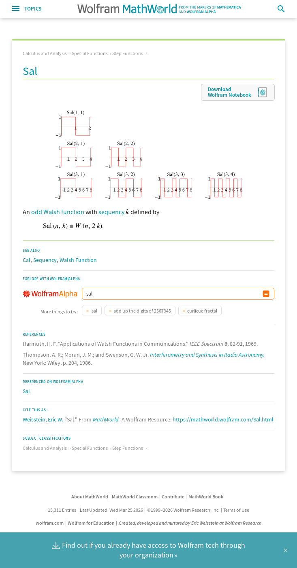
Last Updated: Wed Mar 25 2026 (111, 510)
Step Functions (127, 53)
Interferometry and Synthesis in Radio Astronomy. (207, 354)
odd (36, 212)
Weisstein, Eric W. (43, 419)
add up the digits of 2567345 (142, 311)
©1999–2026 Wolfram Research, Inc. (183, 510)
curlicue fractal (202, 311)
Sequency (45, 260)
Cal (26, 260)
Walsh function (63, 212)
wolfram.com (50, 523)
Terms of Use (236, 510)
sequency (111, 212)
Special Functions (90, 53)
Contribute (173, 497)
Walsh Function (78, 260)
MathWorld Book (205, 497)
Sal (26, 391)
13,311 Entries (62, 510)
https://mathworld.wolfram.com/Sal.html (223, 419)
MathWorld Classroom (135, 497)
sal (94, 311)
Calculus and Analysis (45, 53)
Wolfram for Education (91, 523)
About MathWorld (89, 497)
